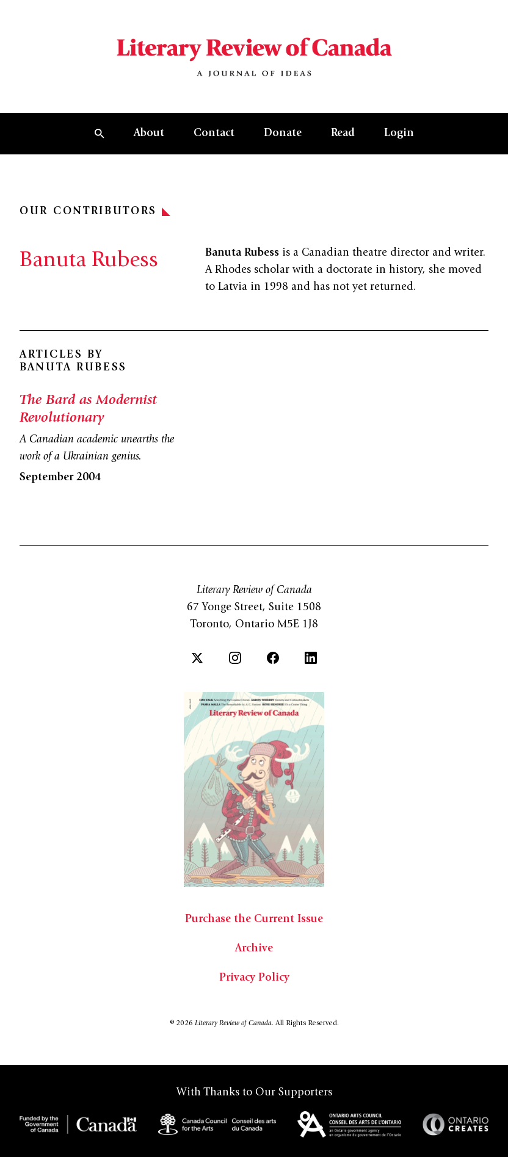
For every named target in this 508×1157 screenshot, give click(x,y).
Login (399, 133)
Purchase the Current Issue (254, 919)
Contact (214, 133)
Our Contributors (95, 211)
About (149, 133)
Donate (283, 133)
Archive (254, 948)
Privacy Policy (254, 978)
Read (343, 133)
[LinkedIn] (311, 658)
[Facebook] (273, 658)
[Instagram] (235, 658)
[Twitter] (197, 658)
